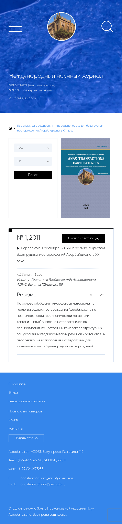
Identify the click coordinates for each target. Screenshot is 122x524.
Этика (13, 393)
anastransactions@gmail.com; (43, 484)
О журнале (17, 384)
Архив (13, 420)
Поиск (33, 175)
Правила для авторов (25, 411)
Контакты (16, 428)
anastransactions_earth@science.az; (47, 478)
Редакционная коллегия (27, 401)
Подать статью (26, 438)
